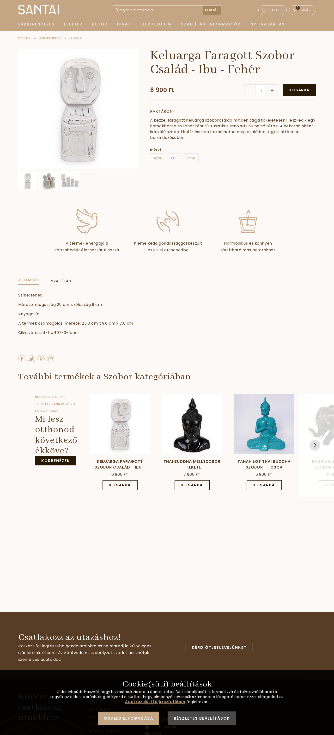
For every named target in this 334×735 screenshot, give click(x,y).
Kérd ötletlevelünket (219, 647)
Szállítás (61, 281)
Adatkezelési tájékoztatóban (155, 701)
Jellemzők (28, 280)
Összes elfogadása (128, 718)
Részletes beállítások (202, 718)
